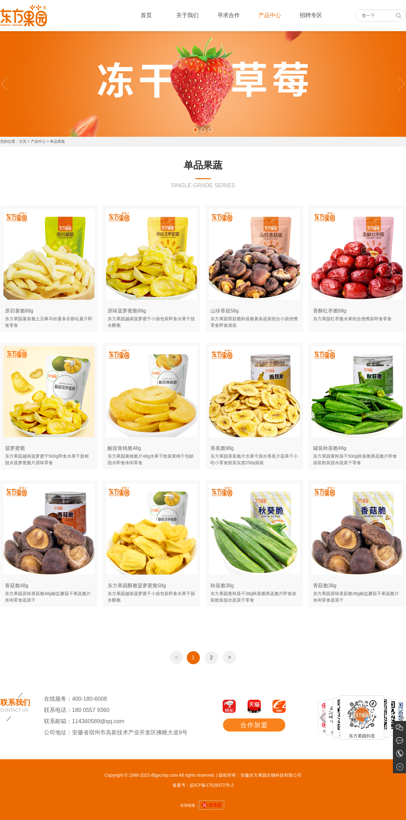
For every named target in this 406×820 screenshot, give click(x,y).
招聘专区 (311, 15)
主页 (23, 141)
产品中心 (270, 15)
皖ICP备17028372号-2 (212, 785)
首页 (146, 15)
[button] (195, 129)
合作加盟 (254, 725)
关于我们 (187, 15)
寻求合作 (228, 15)
